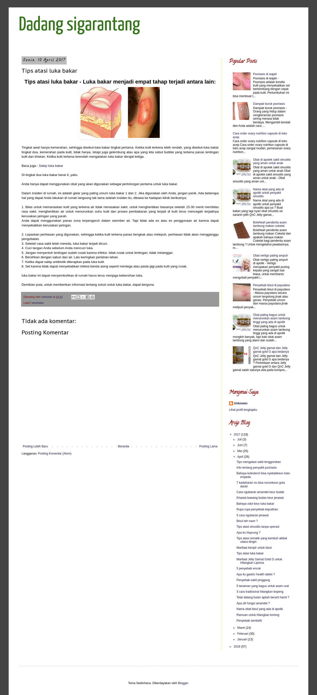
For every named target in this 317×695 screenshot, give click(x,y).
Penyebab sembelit (249, 620)
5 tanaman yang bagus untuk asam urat (263, 586)
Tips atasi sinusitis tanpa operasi (258, 526)
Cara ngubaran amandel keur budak (260, 492)
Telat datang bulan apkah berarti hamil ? (263, 597)
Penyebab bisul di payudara (271, 285)
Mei (240, 451)
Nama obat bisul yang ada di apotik (260, 609)
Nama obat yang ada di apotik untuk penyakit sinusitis (268, 193)
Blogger (183, 683)
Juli (239, 439)
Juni (240, 445)
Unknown (240, 403)
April (240, 456)
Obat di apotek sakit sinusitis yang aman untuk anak (272, 161)
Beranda (123, 446)
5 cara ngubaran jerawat (252, 515)
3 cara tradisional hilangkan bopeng (260, 591)
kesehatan (37, 302)
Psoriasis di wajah (265, 74)
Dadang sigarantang (79, 25)
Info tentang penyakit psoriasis (257, 467)
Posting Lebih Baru (35, 446)
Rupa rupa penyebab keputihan (257, 509)
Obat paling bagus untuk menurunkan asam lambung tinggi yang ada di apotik (271, 318)
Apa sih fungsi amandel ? (253, 603)
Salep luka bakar (51, 166)
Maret (241, 628)
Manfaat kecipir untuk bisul (254, 547)
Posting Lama (208, 446)
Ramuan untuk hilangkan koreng (258, 615)
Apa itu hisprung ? (249, 532)
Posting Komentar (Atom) (55, 453)
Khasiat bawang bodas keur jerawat (260, 498)
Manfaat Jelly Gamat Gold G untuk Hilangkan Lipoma (259, 561)
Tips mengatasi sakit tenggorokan (259, 462)
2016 (237, 646)
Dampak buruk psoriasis (269, 104)
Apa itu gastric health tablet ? (256, 574)
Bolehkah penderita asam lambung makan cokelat (270, 224)
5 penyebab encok (249, 568)
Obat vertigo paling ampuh (270, 255)
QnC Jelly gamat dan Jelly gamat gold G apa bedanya (271, 349)
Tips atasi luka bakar (250, 553)
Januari (242, 639)
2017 (237, 434)
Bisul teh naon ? (247, 521)
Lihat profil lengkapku (243, 410)
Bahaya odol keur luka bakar (255, 503)
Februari (243, 633)
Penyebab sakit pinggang (253, 580)
